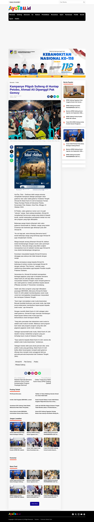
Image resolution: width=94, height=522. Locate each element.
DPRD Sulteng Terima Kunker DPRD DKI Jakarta (17, 449)
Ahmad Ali (18, 362)
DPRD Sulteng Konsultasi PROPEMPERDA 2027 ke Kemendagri (51, 433)
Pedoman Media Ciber (46, 519)
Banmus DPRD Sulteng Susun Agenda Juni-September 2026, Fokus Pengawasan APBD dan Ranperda (33, 433)
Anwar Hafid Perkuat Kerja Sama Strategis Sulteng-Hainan (17, 433)
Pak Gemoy (28, 362)
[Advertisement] (47, 34)
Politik (15, 97)
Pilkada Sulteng (20, 365)
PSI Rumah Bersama (15, 393)
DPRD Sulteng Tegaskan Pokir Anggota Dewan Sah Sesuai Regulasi (74, 101)
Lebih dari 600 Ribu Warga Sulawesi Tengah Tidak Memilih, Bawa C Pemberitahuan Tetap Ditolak (47, 406)
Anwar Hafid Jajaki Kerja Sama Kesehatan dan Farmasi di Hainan (33, 449)
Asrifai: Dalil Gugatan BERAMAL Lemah (21, 399)
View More (35, 503)
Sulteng (11, 97)
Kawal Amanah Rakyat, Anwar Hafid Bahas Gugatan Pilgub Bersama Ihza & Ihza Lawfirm (47, 401)
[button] (84, 2)
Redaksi (37, 519)
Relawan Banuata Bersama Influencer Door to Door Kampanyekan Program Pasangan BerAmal (23, 381)
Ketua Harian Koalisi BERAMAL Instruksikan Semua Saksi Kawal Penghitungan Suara (19, 412)
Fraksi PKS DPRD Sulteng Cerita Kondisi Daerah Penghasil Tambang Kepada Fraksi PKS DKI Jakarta (51, 449)
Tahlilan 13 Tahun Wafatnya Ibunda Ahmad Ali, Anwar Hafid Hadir (47, 394)
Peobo (36, 362)
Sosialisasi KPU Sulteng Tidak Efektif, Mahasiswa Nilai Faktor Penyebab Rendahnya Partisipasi (20, 406)
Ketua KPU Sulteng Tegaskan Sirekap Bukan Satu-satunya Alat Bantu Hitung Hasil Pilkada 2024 (47, 412)
